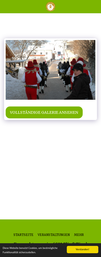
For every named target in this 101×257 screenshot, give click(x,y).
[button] (6, 6)
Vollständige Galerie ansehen (44, 112)
